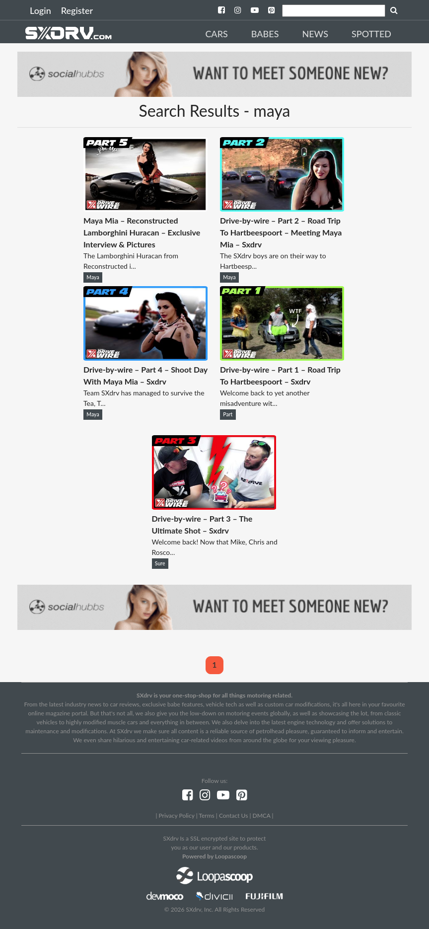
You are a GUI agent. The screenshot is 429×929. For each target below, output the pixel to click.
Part (227, 414)
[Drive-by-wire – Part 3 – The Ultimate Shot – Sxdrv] (214, 506)
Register (77, 10)
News (315, 33)
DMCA (262, 815)
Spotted (371, 33)
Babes (265, 33)
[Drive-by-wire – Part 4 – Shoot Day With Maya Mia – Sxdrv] (145, 357)
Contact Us (233, 815)
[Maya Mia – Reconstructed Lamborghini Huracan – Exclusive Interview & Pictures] (145, 208)
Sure (160, 563)
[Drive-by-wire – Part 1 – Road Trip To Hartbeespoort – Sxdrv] (282, 357)
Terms (206, 815)
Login (40, 10)
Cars (216, 33)
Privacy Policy (176, 815)
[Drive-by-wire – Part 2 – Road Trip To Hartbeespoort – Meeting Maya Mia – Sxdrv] (282, 208)
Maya (92, 277)
